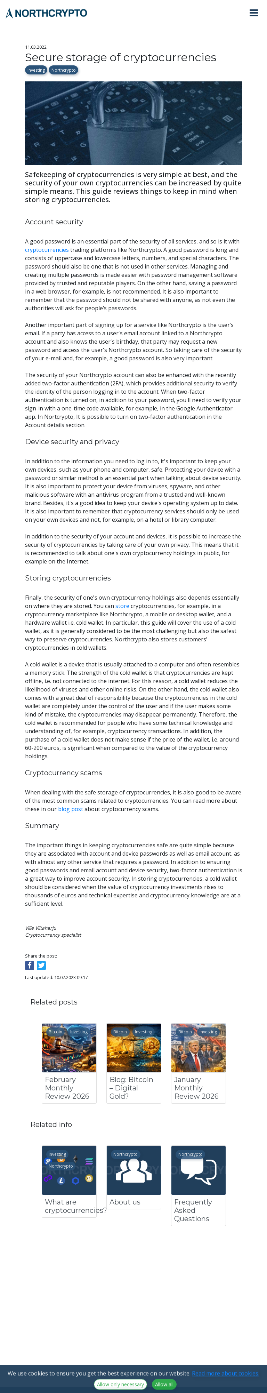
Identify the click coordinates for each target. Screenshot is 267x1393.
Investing (36, 70)
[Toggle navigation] (257, 13)
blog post (70, 809)
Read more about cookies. (225, 1382)
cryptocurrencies (47, 250)
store (122, 606)
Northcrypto (63, 70)
